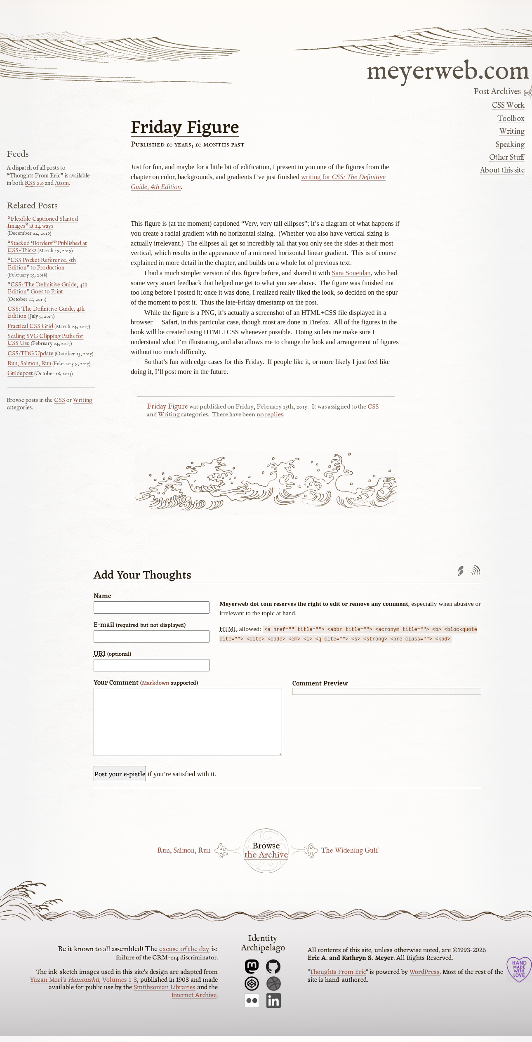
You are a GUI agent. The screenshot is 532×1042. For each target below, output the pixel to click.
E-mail (140, 625)
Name (102, 596)
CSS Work (508, 105)
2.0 (34, 183)
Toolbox (511, 118)
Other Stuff (507, 157)
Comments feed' (475, 571)
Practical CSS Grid (30, 326)
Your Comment (146, 683)
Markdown (155, 683)
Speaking (510, 144)
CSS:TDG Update (30, 353)
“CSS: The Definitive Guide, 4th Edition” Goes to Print (47, 288)
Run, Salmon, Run (184, 857)
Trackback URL (460, 571)
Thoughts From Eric (338, 978)
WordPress (425, 978)
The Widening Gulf (349, 857)
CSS (373, 407)
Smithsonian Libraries (164, 993)
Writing (512, 131)
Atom (62, 183)
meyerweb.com (448, 70)
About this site (502, 170)
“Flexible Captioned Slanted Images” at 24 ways (42, 222)
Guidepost (20, 373)
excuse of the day (184, 955)
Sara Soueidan (351, 273)
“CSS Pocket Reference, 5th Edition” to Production (41, 264)
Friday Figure (185, 128)
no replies (270, 415)
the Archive (266, 861)
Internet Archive (194, 1001)
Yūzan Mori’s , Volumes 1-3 (83, 986)
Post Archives (497, 92)
